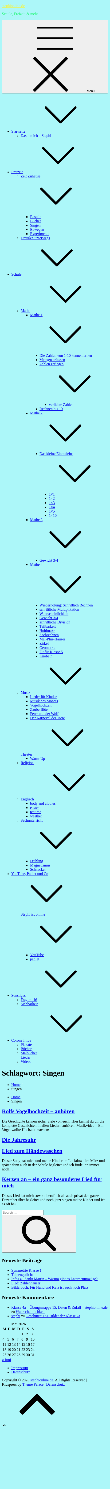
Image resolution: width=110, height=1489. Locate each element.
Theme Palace (32, 1384)
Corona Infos (56, 1040)
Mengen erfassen (52, 360)
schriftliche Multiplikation (59, 609)
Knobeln (45, 656)
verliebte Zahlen (61, 405)
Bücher (35, 221)
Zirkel (44, 643)
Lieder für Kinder (43, 697)
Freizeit (52, 172)
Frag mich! (29, 1000)
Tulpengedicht (22, 1275)
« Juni (6, 1360)
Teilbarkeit (47, 626)
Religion (27, 763)
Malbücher (29, 1053)
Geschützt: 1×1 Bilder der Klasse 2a (53, 1316)
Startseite (53, 131)
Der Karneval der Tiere (47, 718)
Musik (61, 692)
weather (36, 816)
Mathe (61, 311)
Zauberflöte (39, 709)
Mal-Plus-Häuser (52, 639)
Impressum (19, 1368)
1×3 (52, 503)
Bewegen (37, 229)
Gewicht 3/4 (48, 560)
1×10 (53, 515)
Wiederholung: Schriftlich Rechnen (66, 605)
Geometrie (47, 648)
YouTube (37, 955)
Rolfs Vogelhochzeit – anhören (38, 1111)
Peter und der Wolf (44, 714)
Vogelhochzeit (40, 705)
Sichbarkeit (29, 1004)
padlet (34, 959)
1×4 (52, 507)
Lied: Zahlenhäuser (25, 1283)
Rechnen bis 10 (51, 409)
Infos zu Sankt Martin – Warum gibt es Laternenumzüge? (54, 1279)
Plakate (26, 1045)
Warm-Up (37, 759)
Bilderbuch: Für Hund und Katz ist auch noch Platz (49, 1287)
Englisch (62, 799)
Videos (26, 1062)
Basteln (35, 217)
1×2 (52, 498)
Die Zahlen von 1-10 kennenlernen (65, 355)
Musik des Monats (44, 701)
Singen (35, 225)
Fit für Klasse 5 (51, 652)
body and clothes (42, 803)
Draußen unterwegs (35, 238)
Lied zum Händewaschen (32, 1151)
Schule (51, 274)
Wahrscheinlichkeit (53, 614)
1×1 (52, 494)
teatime (35, 812)
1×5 (52, 511)
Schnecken (38, 869)
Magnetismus (40, 865)
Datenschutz (20, 1372)
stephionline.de (13, 6)
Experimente (39, 234)
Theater (62, 754)
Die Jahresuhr (19, 1140)
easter (34, 808)
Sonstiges (53, 995)
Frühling (36, 861)
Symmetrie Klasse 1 (26, 1270)
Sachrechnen (49, 635)
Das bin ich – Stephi (36, 136)
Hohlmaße (47, 631)
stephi (15, 1316)
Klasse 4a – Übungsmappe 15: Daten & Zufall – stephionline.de (59, 1307)
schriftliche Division (54, 622)
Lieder (26, 1057)
